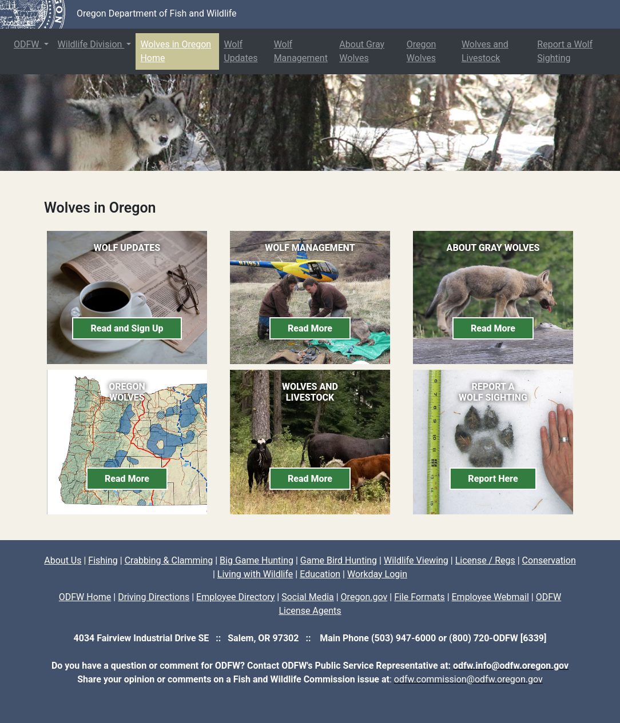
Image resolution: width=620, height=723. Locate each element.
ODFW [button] (28, 44)
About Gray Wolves (361, 51)
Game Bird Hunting (338, 560)
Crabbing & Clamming (169, 560)
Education (320, 574)
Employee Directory (235, 597)
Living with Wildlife (255, 574)
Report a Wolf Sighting (565, 51)
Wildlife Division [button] (91, 44)
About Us (62, 560)
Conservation (549, 560)
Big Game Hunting (256, 560)
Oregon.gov (364, 597)
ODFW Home (85, 597)
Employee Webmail (490, 597)
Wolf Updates (240, 51)
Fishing (103, 560)
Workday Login (377, 574)
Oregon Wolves (421, 51)
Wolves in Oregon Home (175, 51)
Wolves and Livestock (485, 51)
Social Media (307, 597)
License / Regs (485, 560)
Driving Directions (153, 597)
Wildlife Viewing (416, 560)
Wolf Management (301, 51)
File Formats (419, 597)
